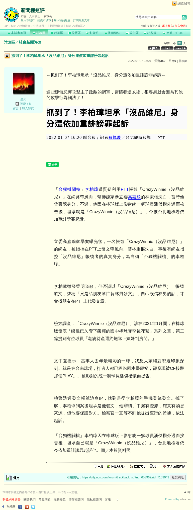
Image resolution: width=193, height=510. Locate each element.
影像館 (92, 33)
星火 (23, 99)
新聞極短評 (33, 10)
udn (6, 25)
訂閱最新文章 (81, 20)
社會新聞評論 (30, 42)
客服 (108, 499)
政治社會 (24, 25)
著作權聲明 (76, 499)
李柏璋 (91, 189)
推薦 (183, 61)
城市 (14, 25)
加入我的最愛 (62, 20)
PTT (125, 189)
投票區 (74, 33)
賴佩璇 (115, 137)
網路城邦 (183, 4)
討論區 (39, 33)
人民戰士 (34, 16)
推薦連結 (112, 33)
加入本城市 (28, 20)
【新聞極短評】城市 (59, 25)
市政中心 (172, 33)
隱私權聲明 (94, 499)
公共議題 (38, 25)
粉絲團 (11, 506)
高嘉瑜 (134, 197)
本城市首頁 (17, 33)
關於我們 (30, 499)
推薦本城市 (44, 20)
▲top (187, 491)
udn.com (185, 499)
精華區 (57, 33)
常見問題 (45, 499)
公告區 (132, 33)
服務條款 (60, 499)
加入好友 (28, 108)
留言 (16, 108)
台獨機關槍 (69, 189)
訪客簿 (150, 33)
